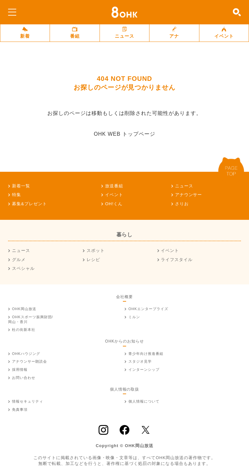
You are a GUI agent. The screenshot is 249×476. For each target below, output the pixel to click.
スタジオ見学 (140, 361)
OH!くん (114, 203)
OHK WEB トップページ (124, 134)
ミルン (134, 317)
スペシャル (23, 268)
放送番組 (114, 185)
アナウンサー (188, 194)
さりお (182, 203)
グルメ (19, 259)
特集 (16, 194)
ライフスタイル (177, 259)
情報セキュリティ (27, 401)
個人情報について (144, 401)
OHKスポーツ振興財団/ (30, 319)
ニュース (124, 33)
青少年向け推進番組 (145, 354)
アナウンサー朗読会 (29, 361)
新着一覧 (21, 185)
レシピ (93, 259)
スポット (96, 250)
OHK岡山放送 (24, 309)
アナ (174, 33)
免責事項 (20, 409)
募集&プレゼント (29, 203)
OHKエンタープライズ (148, 309)
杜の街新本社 (23, 330)
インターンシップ (144, 369)
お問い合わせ (23, 378)
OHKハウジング (26, 354)
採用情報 (20, 369)
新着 (25, 33)
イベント (224, 33)
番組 (75, 33)
